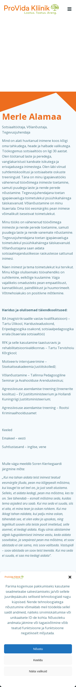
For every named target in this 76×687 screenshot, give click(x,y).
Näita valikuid (38, 671)
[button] (70, 577)
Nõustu (38, 649)
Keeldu (38, 660)
